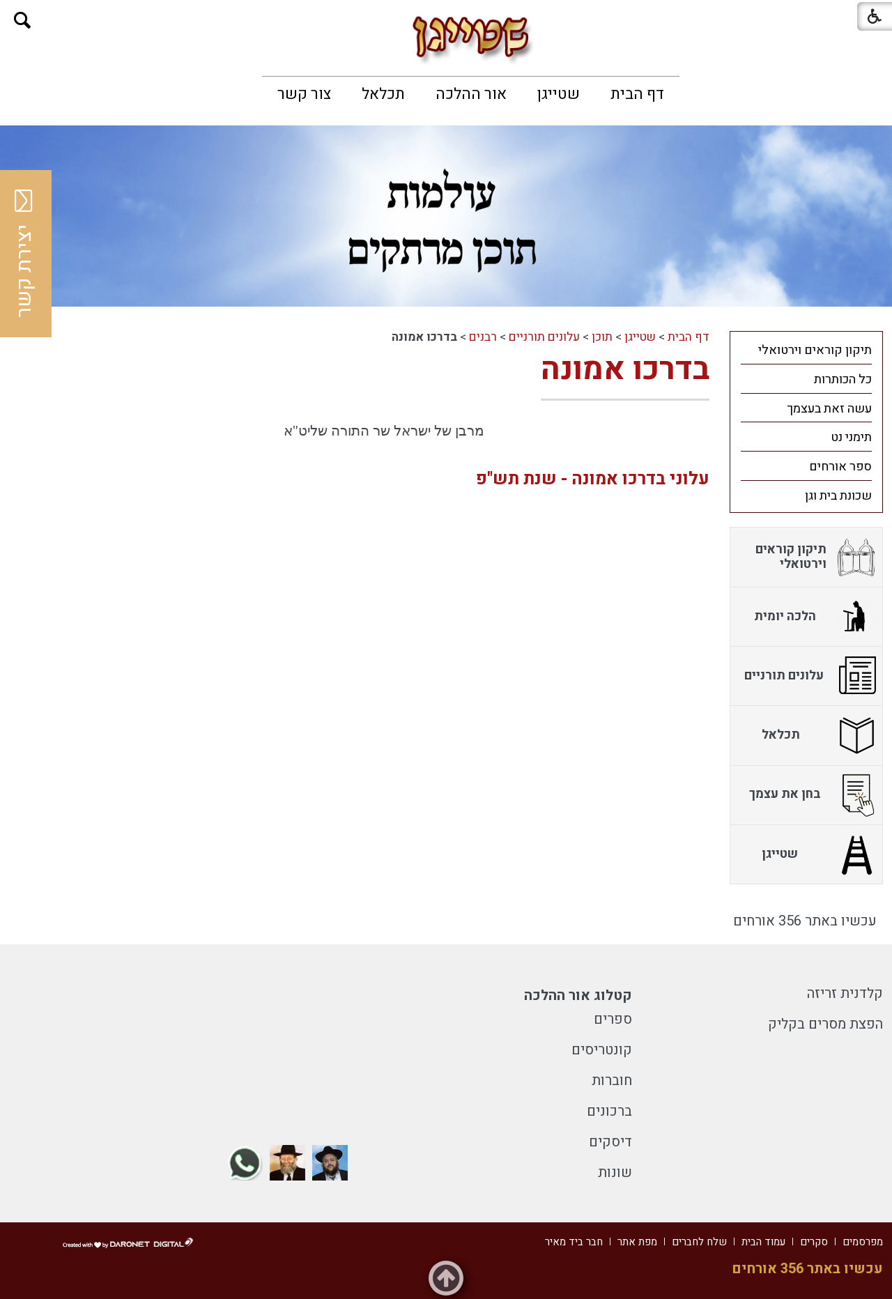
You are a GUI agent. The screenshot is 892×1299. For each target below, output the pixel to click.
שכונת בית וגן (838, 495)
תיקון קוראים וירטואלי (815, 350)
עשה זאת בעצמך (829, 408)
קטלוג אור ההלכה (578, 995)
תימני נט (851, 437)
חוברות (612, 1080)
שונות (615, 1172)
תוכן (602, 337)
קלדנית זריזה (845, 993)
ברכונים (609, 1111)
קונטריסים (601, 1050)
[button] (23, 21)
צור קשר (304, 94)
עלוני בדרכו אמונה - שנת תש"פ (592, 479)
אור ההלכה (471, 94)
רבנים (483, 337)
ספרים (613, 1019)
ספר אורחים (840, 466)
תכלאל (383, 94)
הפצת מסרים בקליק (825, 1024)
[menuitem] (637, 94)
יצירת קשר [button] (24, 254)
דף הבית (637, 94)
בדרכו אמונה (625, 369)
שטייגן (558, 94)
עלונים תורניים (544, 337)
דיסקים (610, 1142)
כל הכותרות (843, 379)
